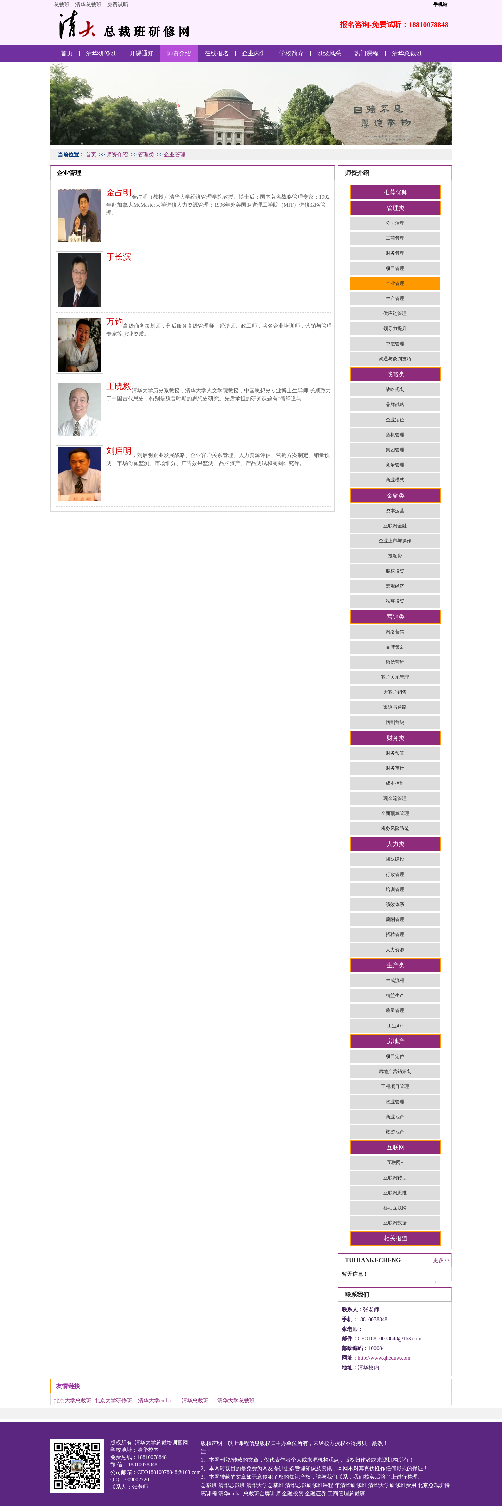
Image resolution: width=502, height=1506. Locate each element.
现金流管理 (395, 798)
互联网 (396, 1147)
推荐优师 (396, 192)
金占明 (119, 192)
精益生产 (395, 995)
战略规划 (395, 389)
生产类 (396, 965)
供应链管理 (395, 313)
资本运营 (395, 510)
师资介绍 (179, 53)
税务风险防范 (395, 828)
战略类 (396, 374)
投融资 (395, 555)
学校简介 (291, 53)
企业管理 (174, 154)
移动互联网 (395, 1207)
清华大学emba (154, 1400)
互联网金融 (395, 525)
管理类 (146, 154)
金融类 (396, 495)
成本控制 (395, 783)
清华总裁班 (407, 53)
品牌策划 (395, 647)
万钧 (114, 321)
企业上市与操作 (395, 540)
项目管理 (395, 268)
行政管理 (395, 874)
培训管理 (395, 889)
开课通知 (142, 53)
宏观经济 (395, 586)
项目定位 (395, 1056)
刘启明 (119, 450)
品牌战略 (395, 404)
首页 (67, 53)
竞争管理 (395, 464)
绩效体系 (395, 904)
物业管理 (395, 1101)
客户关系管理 (395, 677)
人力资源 (395, 949)
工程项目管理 (395, 1086)
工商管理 (395, 238)
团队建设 (395, 859)
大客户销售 (395, 692)
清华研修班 (101, 53)
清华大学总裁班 (236, 1400)
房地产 (396, 1041)
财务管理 (395, 253)
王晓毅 (119, 386)
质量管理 (395, 1010)
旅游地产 (395, 1131)
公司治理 (395, 223)
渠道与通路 (395, 707)
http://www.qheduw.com (384, 1358)
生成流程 (395, 980)
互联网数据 (395, 1222)
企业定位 (395, 419)
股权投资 (395, 571)
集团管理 (395, 449)
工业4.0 (395, 1025)
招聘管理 (395, 934)
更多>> (441, 1260)
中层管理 (395, 343)
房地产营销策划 (395, 1071)
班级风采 (329, 53)
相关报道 (396, 1238)
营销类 (396, 616)
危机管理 (395, 434)
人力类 (396, 844)
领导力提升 (395, 328)
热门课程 (366, 53)
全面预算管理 (395, 813)
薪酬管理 (395, 919)
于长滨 (119, 256)
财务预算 (395, 753)
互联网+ (395, 1162)
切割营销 (395, 722)
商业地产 (395, 1116)
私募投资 (395, 601)
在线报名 (216, 53)
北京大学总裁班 (72, 1400)
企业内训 (254, 53)
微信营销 (395, 662)
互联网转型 (395, 1177)
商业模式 (395, 479)
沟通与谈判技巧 (395, 358)
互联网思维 (395, 1192)
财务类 (396, 738)
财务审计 (395, 768)
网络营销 (395, 631)
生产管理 (395, 298)
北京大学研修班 (113, 1400)
